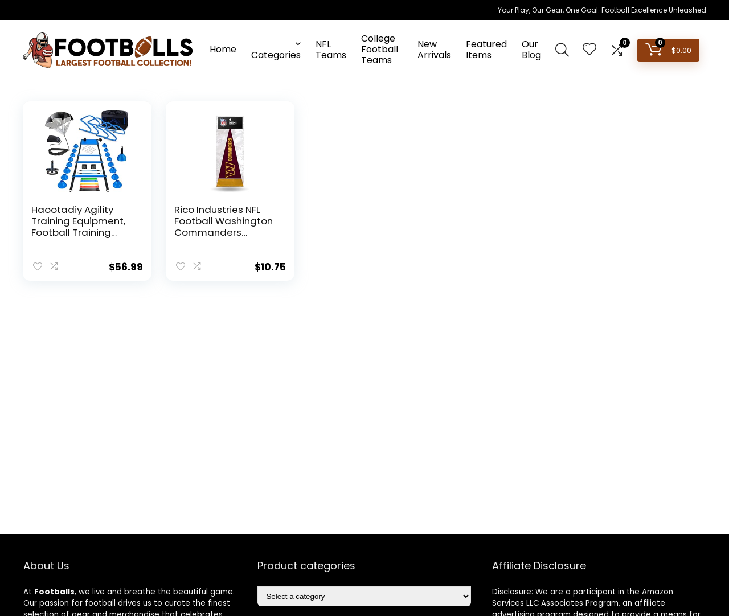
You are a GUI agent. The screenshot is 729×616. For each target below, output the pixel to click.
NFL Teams (331, 49)
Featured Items (486, 49)
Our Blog (531, 49)
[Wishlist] (589, 49)
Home (223, 49)
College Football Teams (379, 49)
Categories (276, 54)
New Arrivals (434, 49)
